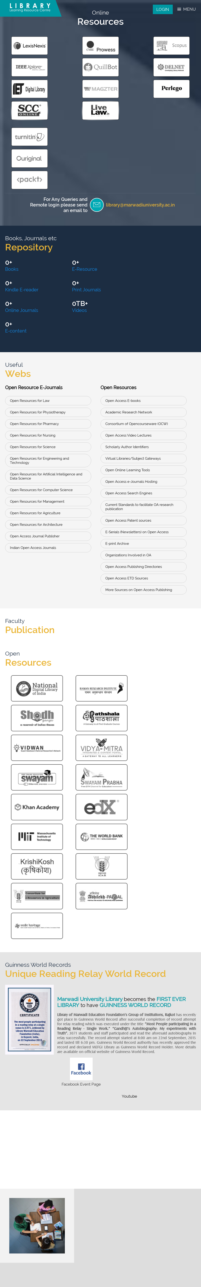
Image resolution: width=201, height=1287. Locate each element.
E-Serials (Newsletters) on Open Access (137, 440)
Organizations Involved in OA (128, 463)
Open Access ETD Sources (126, 486)
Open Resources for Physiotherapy (38, 320)
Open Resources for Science (33, 355)
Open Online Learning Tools (127, 378)
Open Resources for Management (37, 410)
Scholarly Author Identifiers (127, 355)
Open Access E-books (123, 309)
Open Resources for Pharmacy (34, 332)
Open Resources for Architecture (36, 433)
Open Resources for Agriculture (35, 421)
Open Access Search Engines (128, 401)
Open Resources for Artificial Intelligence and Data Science (46, 384)
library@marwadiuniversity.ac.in (138, 133)
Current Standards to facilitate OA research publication (139, 415)
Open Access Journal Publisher (35, 444)
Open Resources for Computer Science (41, 398)
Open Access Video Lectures (128, 344)
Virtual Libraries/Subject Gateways (133, 367)
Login (162, 9)
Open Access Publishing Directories (133, 475)
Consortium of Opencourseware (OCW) (136, 332)
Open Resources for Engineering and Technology (39, 369)
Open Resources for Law (30, 309)
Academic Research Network (128, 320)
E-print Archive (117, 452)
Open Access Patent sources (128, 429)
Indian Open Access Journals (33, 456)
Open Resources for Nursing (32, 344)
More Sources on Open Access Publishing (138, 498)
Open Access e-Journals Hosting (131, 390)
